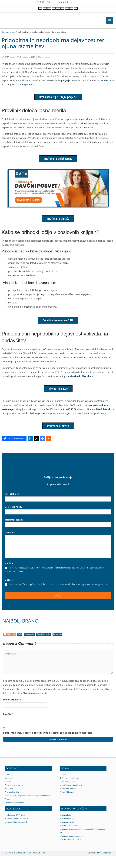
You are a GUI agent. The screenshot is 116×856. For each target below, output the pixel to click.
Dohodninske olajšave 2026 (58, 320)
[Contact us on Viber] (77, 2)
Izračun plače (65, 815)
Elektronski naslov (14, 506)
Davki (20, 634)
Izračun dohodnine (67, 818)
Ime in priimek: (13, 493)
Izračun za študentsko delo (71, 836)
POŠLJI (58, 595)
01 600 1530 (43, 2)
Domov (5, 32)
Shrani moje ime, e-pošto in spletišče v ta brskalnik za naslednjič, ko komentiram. (48, 732)
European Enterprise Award (16, 818)
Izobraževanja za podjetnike (71, 785)
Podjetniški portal (67, 792)
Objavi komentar (58, 739)
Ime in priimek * (12, 699)
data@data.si (65, 2)
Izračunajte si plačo (58, 218)
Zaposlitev (9, 789)
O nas (7, 775)
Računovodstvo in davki (70, 778)
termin (24, 413)
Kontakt (8, 782)
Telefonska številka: (14, 519)
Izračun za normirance (69, 825)
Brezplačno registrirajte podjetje (58, 97)
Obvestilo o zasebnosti (14, 803)
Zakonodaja (57, 634)
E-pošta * (8, 714)
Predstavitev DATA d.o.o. (15, 815)
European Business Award (16, 822)
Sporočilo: (10, 532)
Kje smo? (9, 778)
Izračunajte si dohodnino (58, 158)
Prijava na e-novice (58, 426)
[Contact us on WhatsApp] (81, 2)
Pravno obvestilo (12, 792)
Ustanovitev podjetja (68, 782)
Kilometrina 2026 (58, 388)
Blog (12, 32)
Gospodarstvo (29, 634)
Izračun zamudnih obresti (70, 839)
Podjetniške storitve (68, 789)
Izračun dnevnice (67, 822)
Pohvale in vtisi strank (14, 785)
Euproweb (106, 852)
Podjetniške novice (43, 634)
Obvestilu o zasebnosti (35, 693)
